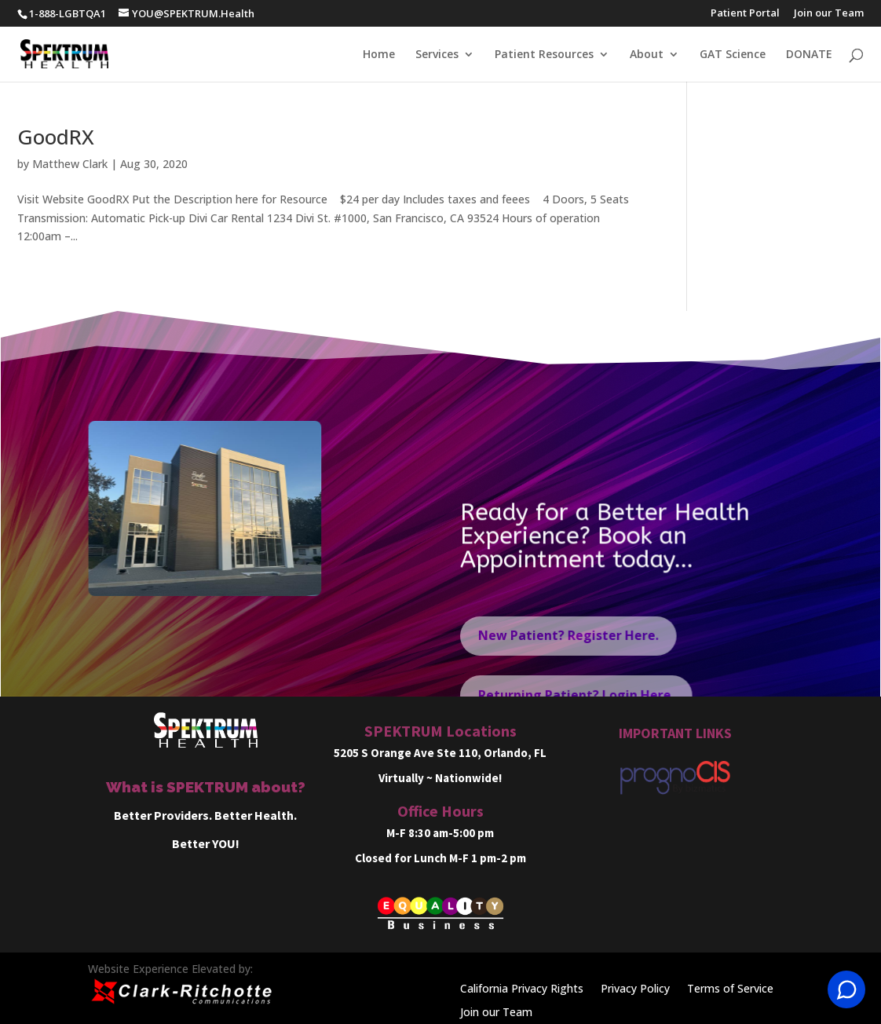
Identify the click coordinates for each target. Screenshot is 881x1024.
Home (379, 55)
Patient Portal (745, 14)
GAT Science (733, 55)
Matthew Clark (70, 163)
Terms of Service (730, 989)
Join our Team (829, 14)
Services (437, 55)
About (646, 55)
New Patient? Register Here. (568, 649)
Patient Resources (544, 55)
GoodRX (55, 137)
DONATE (809, 55)
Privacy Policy (635, 989)
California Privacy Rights (521, 989)
